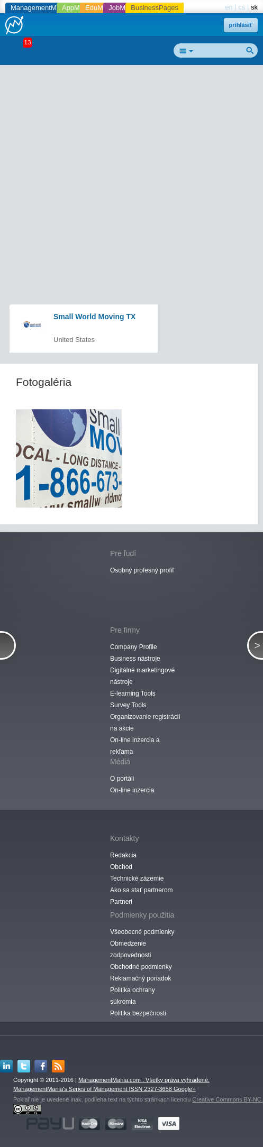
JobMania (123, 8)
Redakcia (123, 855)
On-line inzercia (132, 790)
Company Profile (133, 647)
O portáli (122, 778)
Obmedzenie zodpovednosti (130, 949)
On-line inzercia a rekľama (134, 745)
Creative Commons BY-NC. (227, 1099)
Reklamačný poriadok (140, 978)
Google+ (185, 1089)
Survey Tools (128, 705)
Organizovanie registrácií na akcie (145, 722)
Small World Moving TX (94, 316)
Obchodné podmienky (141, 966)
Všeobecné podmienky (142, 932)
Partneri (121, 901)
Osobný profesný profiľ (142, 570)
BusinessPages (154, 8)
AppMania (77, 8)
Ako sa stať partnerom (141, 890)
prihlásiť (240, 25)
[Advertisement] (135, 146)
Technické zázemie (137, 878)
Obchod (121, 867)
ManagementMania (40, 8)
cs (241, 7)
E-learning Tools (133, 693)
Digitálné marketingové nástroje (142, 676)
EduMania (100, 8)
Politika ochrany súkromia (132, 995)
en (228, 7)
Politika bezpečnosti (138, 1013)
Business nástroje (135, 658)
